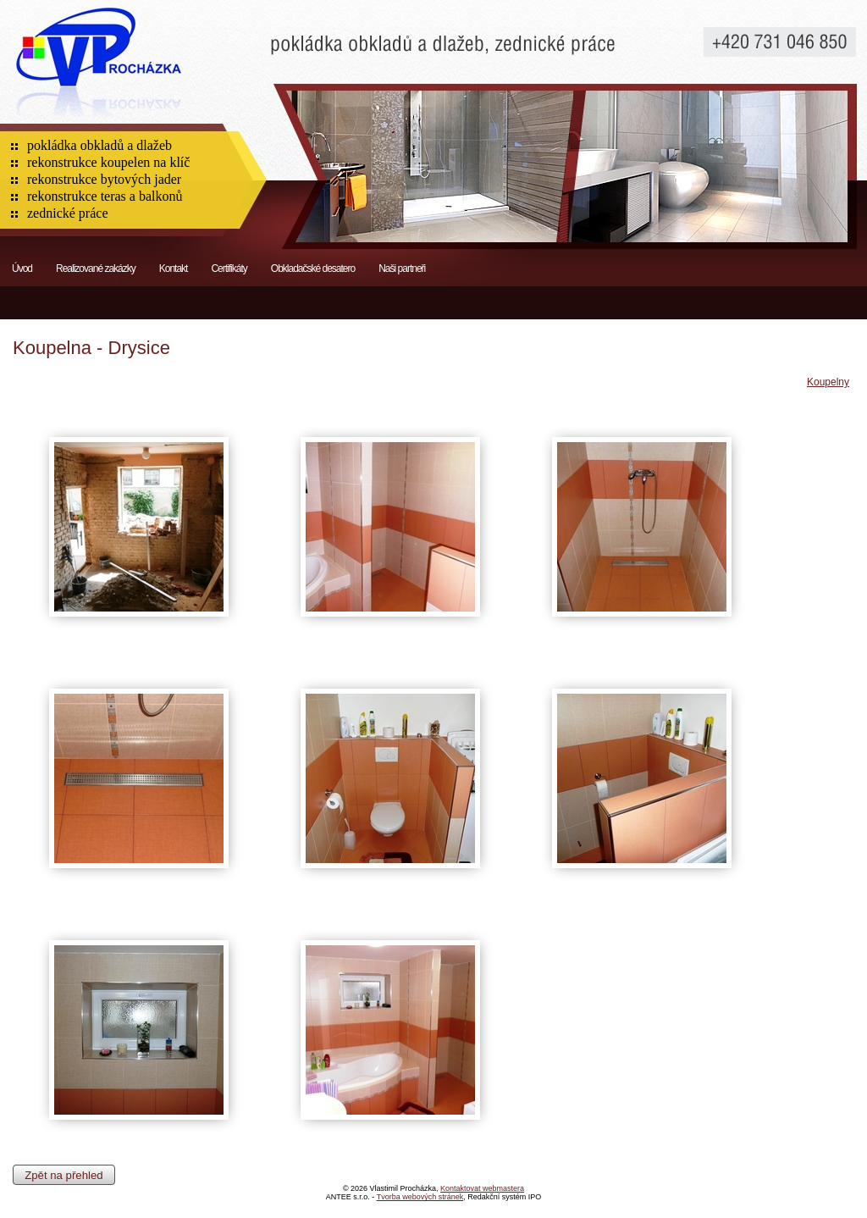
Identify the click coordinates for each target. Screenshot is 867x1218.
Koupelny (828, 382)
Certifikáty (228, 268)
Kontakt (173, 268)
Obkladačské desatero (313, 268)
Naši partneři (401, 268)
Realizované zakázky (95, 268)
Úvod (22, 268)
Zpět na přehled (63, 1174)
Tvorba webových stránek (420, 1197)
